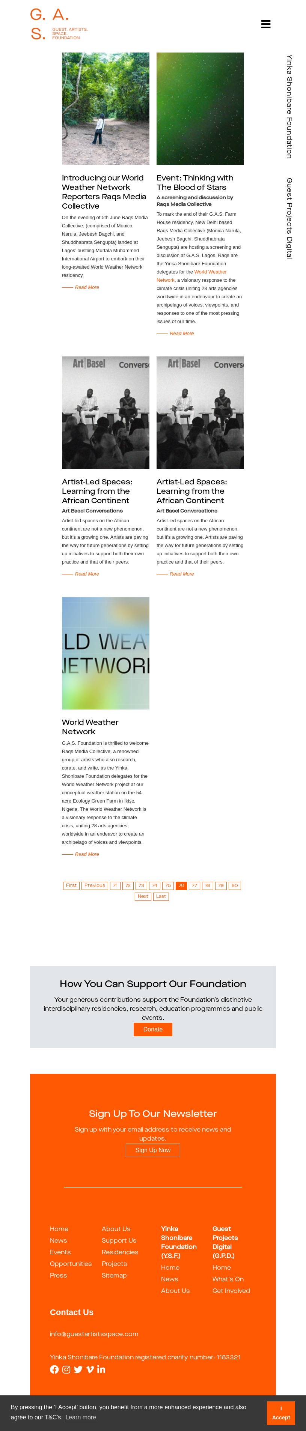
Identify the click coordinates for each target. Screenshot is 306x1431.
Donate (153, 1029)
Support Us (119, 1241)
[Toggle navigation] (266, 24)
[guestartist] (59, 24)
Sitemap (114, 1276)
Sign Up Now (153, 1150)
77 (194, 886)
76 (181, 886)
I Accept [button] (281, 1412)
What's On (228, 1280)
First (71, 886)
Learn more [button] (80, 1417)
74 (154, 886)
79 (221, 886)
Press (58, 1276)
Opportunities (71, 1264)
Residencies (120, 1253)
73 (141, 886)
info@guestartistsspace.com (94, 1335)
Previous (94, 886)
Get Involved (231, 1291)
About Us (116, 1230)
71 (115, 886)
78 (207, 886)
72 (128, 886)
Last (161, 896)
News (58, 1241)
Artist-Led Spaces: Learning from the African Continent (97, 492)
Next (143, 896)
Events (60, 1253)
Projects (114, 1264)
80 (235, 886)
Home (59, 1230)
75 (168, 886)
